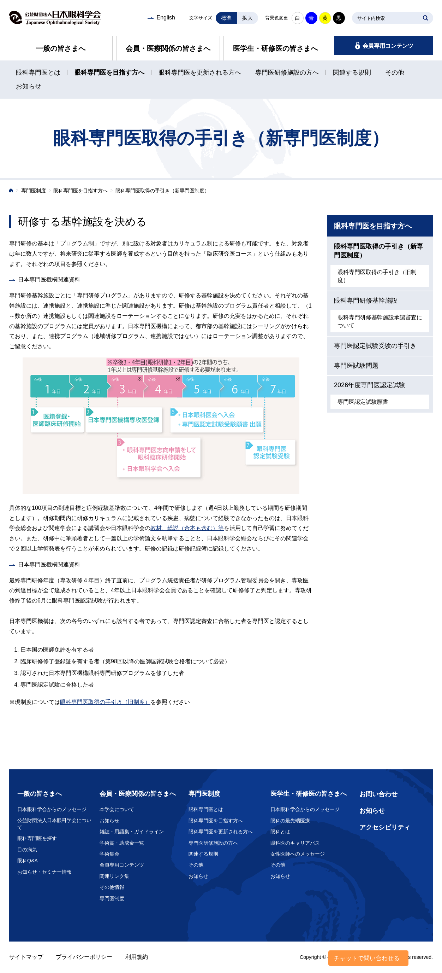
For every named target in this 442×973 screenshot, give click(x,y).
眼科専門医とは (38, 72)
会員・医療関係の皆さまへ (168, 48)
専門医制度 (33, 190)
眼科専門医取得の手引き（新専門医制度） (378, 251)
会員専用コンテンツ (388, 46)
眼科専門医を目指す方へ (109, 72)
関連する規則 (352, 72)
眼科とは (280, 831)
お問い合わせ (378, 794)
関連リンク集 (114, 876)
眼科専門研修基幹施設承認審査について (380, 321)
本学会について (117, 809)
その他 (394, 72)
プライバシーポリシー (84, 957)
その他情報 (112, 887)
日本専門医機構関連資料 (49, 279)
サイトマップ (26, 957)
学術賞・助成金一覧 (122, 843)
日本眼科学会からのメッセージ (51, 809)
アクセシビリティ (384, 827)
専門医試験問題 (356, 365)
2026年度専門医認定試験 (369, 385)
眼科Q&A (27, 860)
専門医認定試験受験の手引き (375, 345)
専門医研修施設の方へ (287, 72)
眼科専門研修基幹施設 (366, 300)
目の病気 (27, 849)
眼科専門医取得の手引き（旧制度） (105, 702)
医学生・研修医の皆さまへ (275, 48)
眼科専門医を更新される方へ (200, 72)
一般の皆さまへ (60, 48)
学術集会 (109, 854)
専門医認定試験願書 (363, 402)
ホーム (11, 191)
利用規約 (136, 957)
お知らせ (28, 86)
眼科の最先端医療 (290, 820)
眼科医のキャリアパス (295, 843)
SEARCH (425, 18)
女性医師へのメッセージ (297, 854)
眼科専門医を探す (37, 838)
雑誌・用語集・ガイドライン (132, 831)
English (165, 17)
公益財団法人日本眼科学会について (54, 823)
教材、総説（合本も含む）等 (187, 528)
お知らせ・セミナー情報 (44, 872)
